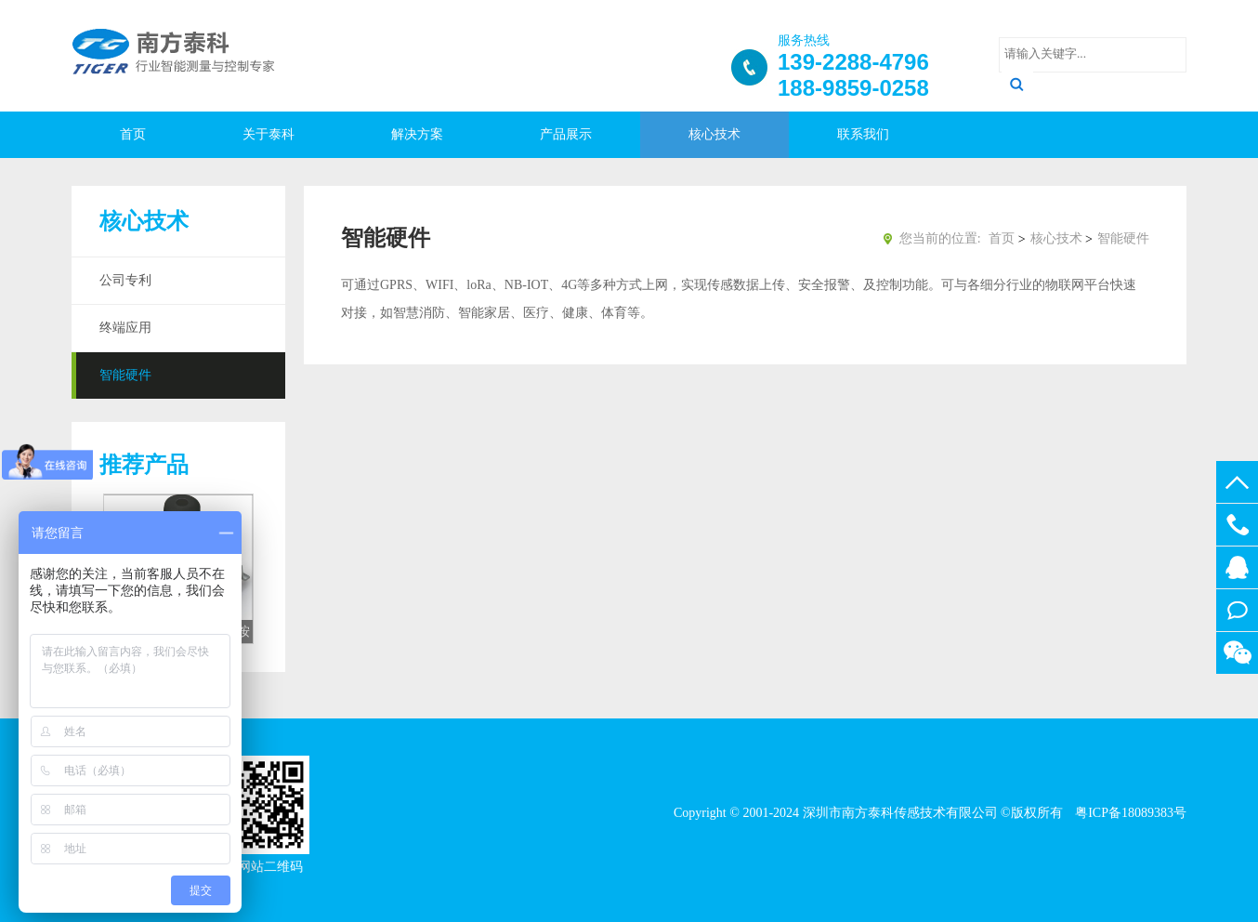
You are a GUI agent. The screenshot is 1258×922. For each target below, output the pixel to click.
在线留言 (1237, 610)
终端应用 (125, 328)
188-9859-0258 (1237, 525)
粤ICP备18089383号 (1129, 813)
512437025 (1237, 567)
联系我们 (863, 134)
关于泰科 (268, 134)
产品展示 (566, 134)
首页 (133, 134)
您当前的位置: (940, 238)
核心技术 (714, 134)
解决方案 (417, 134)
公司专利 (125, 280)
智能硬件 (125, 375)
